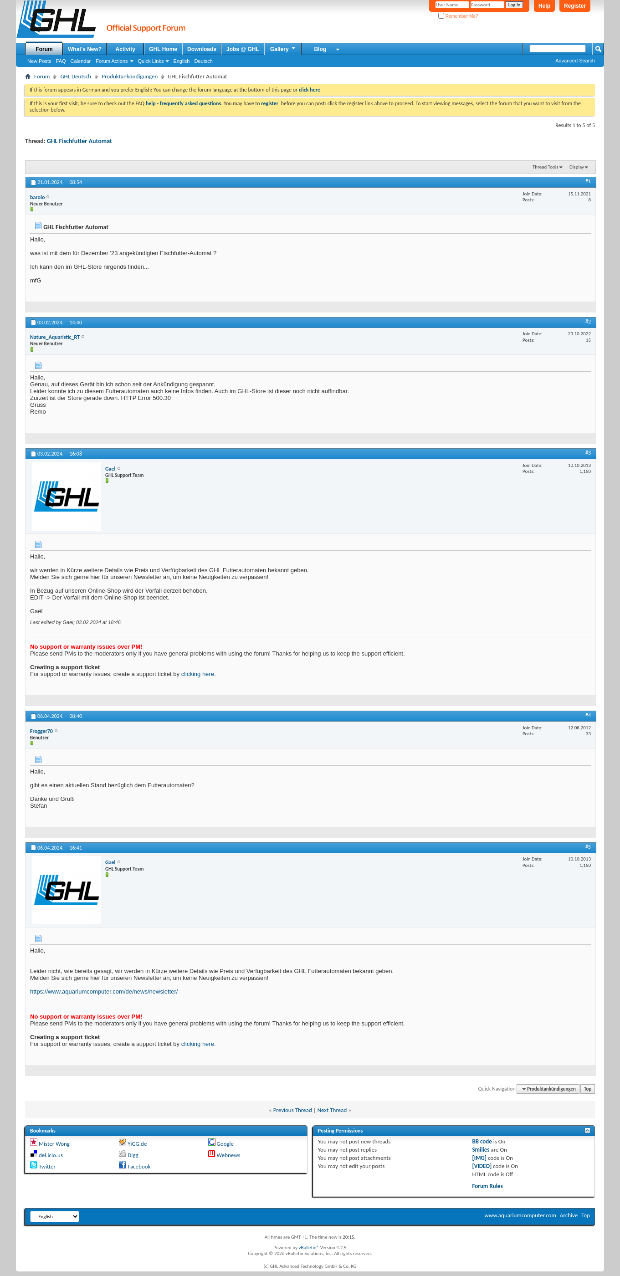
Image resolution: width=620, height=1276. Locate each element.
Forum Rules (487, 1186)
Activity (125, 49)
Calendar (81, 61)
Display (576, 167)
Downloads (201, 49)
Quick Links (151, 61)
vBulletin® (308, 1247)
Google (225, 1143)
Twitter (47, 1166)
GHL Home (163, 49)
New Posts (39, 61)
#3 (588, 453)
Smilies (480, 1149)
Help (544, 6)
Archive (569, 1215)
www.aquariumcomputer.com (520, 1215)
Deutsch (203, 61)
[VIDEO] (482, 1166)
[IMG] (479, 1157)
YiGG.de (137, 1143)
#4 (588, 715)
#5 (588, 847)
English (181, 61)
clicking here (197, 674)
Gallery (283, 48)
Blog (320, 49)
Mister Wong (54, 1143)
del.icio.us (51, 1155)
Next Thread (332, 1110)
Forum (44, 49)
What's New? (85, 49)
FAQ (61, 61)
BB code (482, 1141)
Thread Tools (546, 167)
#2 (588, 321)
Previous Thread (292, 1110)
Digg (133, 1155)
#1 (588, 181)
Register (575, 6)
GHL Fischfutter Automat (79, 141)
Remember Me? (458, 16)
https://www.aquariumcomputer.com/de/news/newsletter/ (104, 991)
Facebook (139, 1166)
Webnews (229, 1155)
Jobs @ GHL (242, 49)
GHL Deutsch (75, 76)
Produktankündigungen (130, 76)
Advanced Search (575, 60)
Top (587, 1089)
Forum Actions (112, 61)
